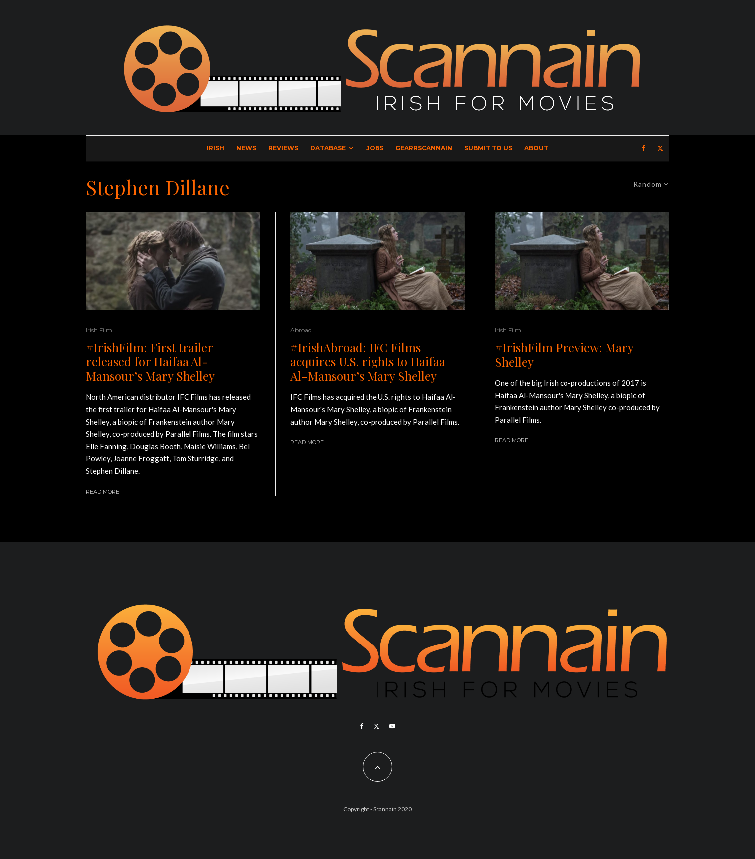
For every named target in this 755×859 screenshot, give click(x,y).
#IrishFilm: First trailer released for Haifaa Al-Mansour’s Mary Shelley (150, 361)
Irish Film (99, 330)
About (536, 148)
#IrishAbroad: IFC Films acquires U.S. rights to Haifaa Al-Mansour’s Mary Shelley (367, 361)
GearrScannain (423, 148)
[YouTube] (392, 726)
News (246, 148)
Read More (102, 491)
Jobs (374, 148)
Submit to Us (488, 148)
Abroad (301, 330)
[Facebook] (643, 148)
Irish (215, 148)
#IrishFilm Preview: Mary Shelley (564, 354)
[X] (660, 148)
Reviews (283, 148)
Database (328, 148)
